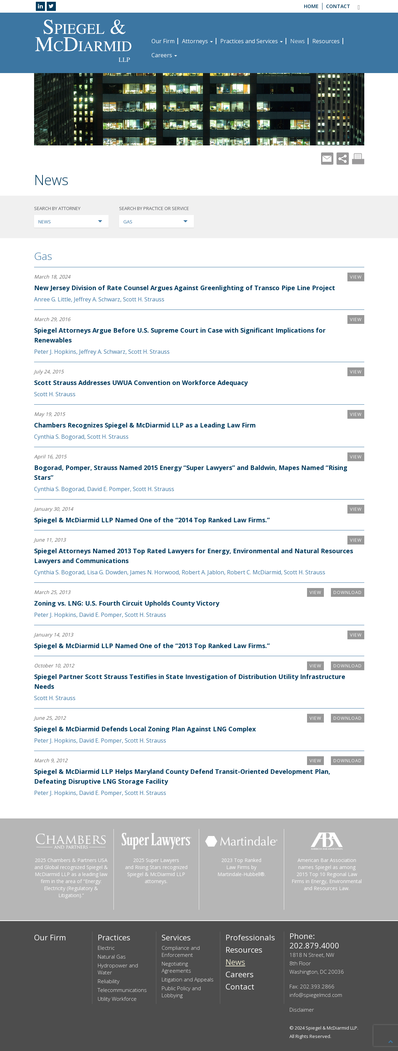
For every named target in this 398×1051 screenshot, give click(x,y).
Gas (43, 256)
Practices (114, 937)
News (297, 41)
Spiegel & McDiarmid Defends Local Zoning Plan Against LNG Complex (145, 729)
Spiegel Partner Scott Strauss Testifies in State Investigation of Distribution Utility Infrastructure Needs (166, 681)
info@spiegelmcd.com (315, 994)
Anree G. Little (52, 299)
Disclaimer (301, 1009)
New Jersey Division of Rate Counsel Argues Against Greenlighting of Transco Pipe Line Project (184, 287)
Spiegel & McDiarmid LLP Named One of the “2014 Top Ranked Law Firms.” (152, 520)
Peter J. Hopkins (55, 351)
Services (176, 937)
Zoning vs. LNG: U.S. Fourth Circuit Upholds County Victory (126, 603)
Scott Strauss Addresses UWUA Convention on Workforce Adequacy (141, 382)
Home (311, 6)
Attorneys (197, 41)
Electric (106, 947)
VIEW (355, 277)
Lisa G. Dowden (107, 572)
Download (345, 592)
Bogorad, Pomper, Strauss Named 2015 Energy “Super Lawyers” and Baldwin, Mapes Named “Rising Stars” (179, 472)
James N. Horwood (154, 572)
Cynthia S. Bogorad (59, 436)
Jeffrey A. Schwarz (97, 299)
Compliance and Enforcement (181, 951)
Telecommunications (122, 989)
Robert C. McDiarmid (254, 572)
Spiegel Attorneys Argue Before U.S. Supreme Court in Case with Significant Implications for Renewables (180, 335)
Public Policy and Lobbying (181, 992)
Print (358, 158)
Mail (327, 158)
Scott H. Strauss (143, 299)
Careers (164, 55)
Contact (338, 6)
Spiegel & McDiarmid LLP (331, 1028)
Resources (326, 41)
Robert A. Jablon (203, 572)
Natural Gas (112, 956)
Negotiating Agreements (176, 967)
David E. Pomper (108, 489)
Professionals (250, 937)
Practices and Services (251, 41)
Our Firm (163, 41)
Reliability (108, 981)
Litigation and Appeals (188, 979)
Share (343, 158)
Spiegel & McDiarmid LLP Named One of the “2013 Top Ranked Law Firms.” (152, 645)
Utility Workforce (117, 998)
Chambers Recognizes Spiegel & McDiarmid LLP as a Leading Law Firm (145, 425)
